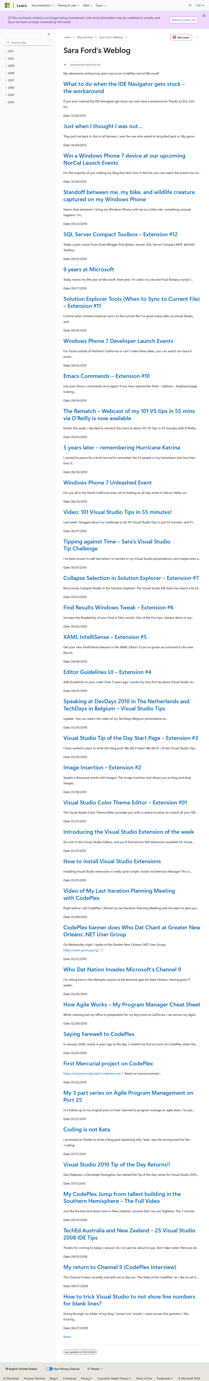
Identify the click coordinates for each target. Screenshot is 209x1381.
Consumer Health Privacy (112, 1378)
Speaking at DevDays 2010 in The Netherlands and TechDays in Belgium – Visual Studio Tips (126, 704)
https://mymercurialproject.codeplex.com (92, 1073)
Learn (67, 37)
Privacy (85, 1378)
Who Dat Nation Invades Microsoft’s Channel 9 (122, 969)
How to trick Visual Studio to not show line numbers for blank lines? (129, 1300)
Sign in (200, 5)
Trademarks (164, 1378)
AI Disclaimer (11, 1378)
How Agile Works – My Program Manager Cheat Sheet (131, 1004)
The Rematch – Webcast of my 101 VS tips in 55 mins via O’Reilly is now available (129, 414)
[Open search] (190, 5)
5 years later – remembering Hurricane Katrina (121, 447)
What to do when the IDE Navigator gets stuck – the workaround (124, 87)
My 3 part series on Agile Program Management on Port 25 (128, 1096)
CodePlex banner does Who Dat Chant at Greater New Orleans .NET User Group (131, 930)
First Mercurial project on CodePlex (108, 1063)
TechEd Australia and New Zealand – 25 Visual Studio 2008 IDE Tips (129, 1233)
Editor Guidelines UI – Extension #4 (107, 671)
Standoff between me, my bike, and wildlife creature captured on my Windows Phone (129, 195)
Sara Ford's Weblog (111, 37)
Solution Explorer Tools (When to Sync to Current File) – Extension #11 (131, 302)
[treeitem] (27, 51)
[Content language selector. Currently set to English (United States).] (21, 1369)
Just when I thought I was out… (102, 125)
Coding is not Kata (86, 1129)
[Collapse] (49, 34)
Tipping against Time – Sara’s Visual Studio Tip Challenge (116, 544)
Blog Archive (85, 37)
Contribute (69, 1378)
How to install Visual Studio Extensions (112, 861)
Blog (52, 1378)
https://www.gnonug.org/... (81, 950)
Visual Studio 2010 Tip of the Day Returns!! (116, 1164)
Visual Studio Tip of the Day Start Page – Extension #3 (130, 737)
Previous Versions (34, 1378)
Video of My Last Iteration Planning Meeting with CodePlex (119, 894)
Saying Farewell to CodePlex (98, 1033)
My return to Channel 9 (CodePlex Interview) (119, 1266)
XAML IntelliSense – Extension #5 (105, 636)
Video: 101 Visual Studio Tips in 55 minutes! (117, 511)
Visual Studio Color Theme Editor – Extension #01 (125, 802)
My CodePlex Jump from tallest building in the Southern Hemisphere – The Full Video (122, 1197)
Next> (67, 1337)
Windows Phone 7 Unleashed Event (107, 482)
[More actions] (196, 37)
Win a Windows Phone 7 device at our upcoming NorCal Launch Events (124, 159)
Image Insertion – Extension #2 (102, 767)
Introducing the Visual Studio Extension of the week (128, 831)
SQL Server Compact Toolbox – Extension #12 (120, 234)
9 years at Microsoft (88, 269)
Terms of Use (144, 1378)
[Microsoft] (7, 5)
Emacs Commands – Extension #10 (106, 375)
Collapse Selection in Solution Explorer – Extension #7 (131, 577)
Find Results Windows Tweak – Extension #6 (118, 607)
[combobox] (27, 42)
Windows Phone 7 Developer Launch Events (118, 340)
